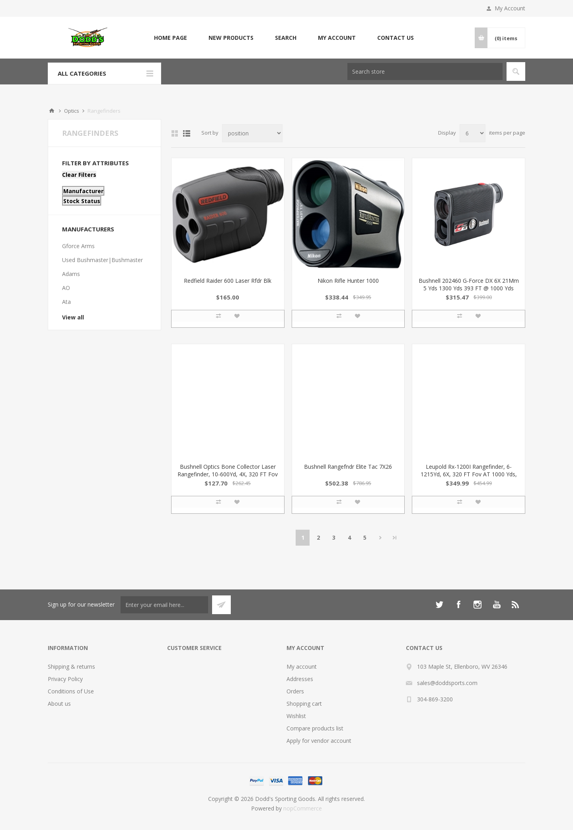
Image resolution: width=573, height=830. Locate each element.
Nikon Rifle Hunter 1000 (348, 280)
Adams (71, 274)
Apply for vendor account (318, 740)
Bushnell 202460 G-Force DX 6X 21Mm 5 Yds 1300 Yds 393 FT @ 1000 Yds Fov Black (469, 288)
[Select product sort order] (252, 133)
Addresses (299, 679)
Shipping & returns (71, 666)
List (186, 133)
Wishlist (296, 716)
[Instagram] (477, 604)
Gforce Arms (78, 246)
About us (59, 703)
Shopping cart (304, 703)
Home (52, 110)
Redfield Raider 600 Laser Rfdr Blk (227, 280)
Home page (170, 37)
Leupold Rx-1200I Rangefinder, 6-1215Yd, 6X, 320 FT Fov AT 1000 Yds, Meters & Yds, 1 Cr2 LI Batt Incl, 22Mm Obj (469, 478)
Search (285, 37)
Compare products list (314, 728)
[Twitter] (439, 604)
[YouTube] (496, 604)
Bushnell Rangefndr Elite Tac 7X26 (348, 466)
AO (66, 288)
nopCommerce (302, 808)
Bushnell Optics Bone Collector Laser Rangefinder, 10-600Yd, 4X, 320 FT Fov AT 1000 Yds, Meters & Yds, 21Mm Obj (227, 478)
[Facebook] (458, 604)
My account (337, 37)
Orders (295, 691)
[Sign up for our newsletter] (164, 604)
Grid (174, 133)
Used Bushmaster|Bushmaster (102, 260)
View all (73, 317)
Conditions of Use (71, 691)
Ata (66, 301)
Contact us (395, 37)
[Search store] (425, 71)
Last (395, 538)
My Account (510, 8)
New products (231, 37)
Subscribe (221, 604)
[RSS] (515, 604)
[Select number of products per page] (472, 133)
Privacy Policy (65, 679)
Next (380, 538)
